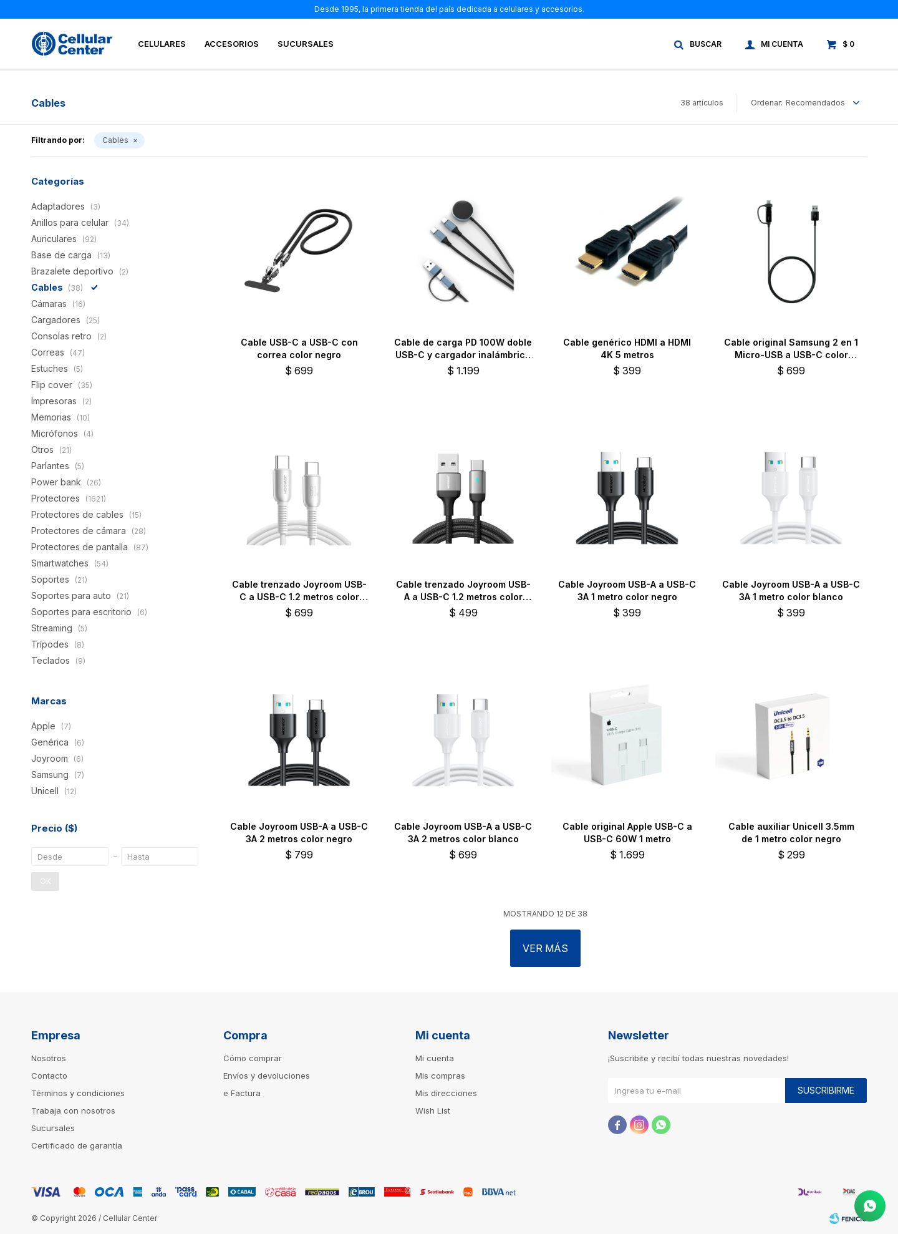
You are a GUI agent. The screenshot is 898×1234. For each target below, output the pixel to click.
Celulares (162, 44)
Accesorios (232, 44)
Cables (115, 140)
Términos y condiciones (78, 1093)
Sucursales (306, 44)
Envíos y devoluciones (266, 1076)
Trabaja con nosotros (73, 1110)
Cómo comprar (252, 1058)
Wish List (432, 1110)
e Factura (242, 1093)
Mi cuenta (434, 1058)
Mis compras (440, 1076)
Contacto (49, 1076)
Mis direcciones (446, 1093)
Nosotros (48, 1058)
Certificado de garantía (76, 1145)
